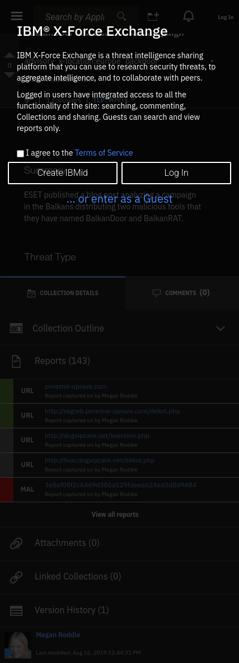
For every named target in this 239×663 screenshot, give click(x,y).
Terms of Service (104, 153)
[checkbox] (20, 153)
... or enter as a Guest (119, 198)
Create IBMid (63, 172)
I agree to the (79, 153)
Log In (176, 172)
